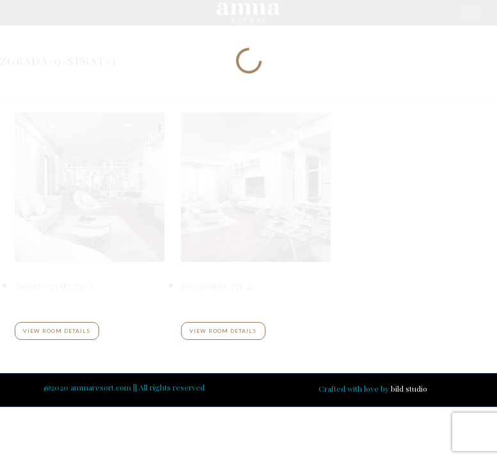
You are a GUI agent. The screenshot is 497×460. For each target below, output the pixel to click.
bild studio (409, 388)
